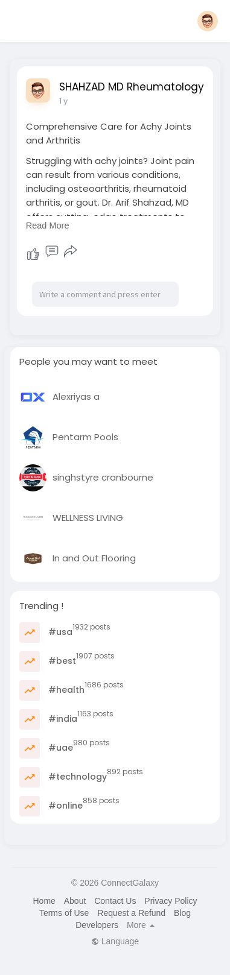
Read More (47, 225)
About (75, 901)
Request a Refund (131, 913)
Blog (182, 913)
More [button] (141, 925)
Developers (96, 925)
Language (115, 941)
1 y (63, 101)
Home (44, 901)
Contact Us (115, 901)
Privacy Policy (170, 901)
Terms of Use (64, 913)
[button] (207, 21)
